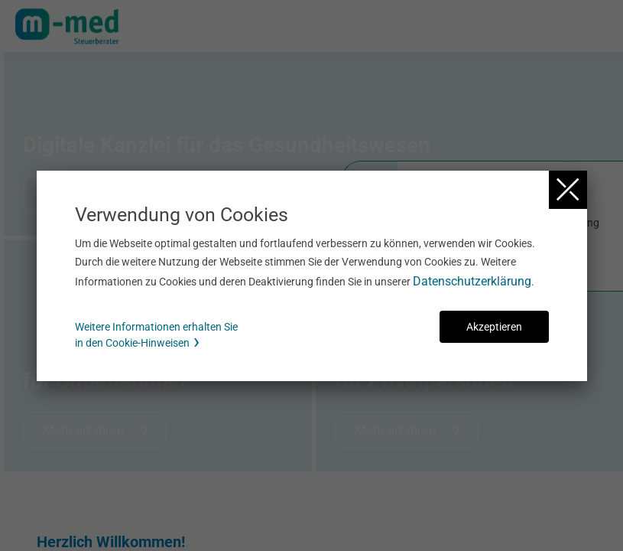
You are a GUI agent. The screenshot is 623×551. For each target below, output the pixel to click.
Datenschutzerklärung (472, 281)
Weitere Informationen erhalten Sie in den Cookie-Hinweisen (156, 335)
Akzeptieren (494, 327)
